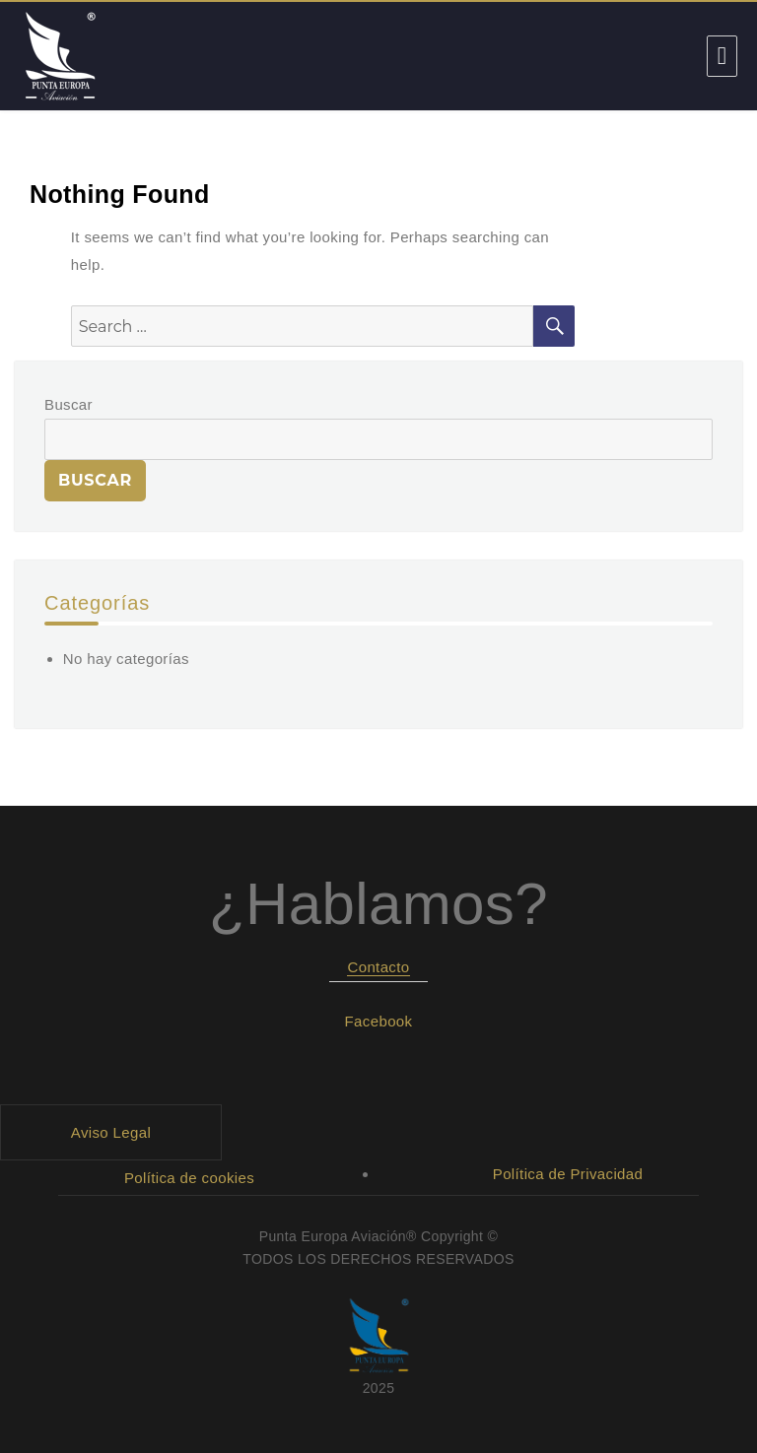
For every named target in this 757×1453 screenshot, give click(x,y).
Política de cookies (189, 1177)
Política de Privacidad (568, 1173)
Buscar (68, 404)
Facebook (379, 1021)
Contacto (378, 966)
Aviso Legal (111, 1132)
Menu (722, 56)
